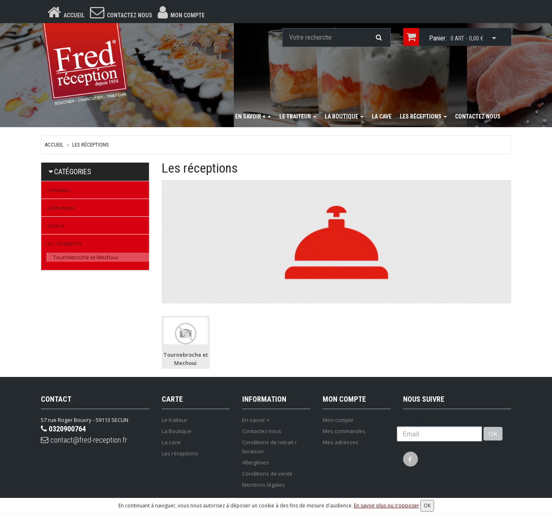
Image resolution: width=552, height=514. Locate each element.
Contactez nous (477, 117)
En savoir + (253, 117)
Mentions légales (263, 486)
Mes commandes (344, 432)
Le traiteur (297, 117)
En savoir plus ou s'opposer (386, 505)
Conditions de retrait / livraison (269, 448)
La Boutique (344, 117)
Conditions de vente (267, 474)
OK (493, 435)
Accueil (54, 146)
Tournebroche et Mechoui (85, 258)
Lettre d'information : (429, 421)
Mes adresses (341, 443)
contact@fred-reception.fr (88, 443)
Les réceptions (423, 117)
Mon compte (338, 421)
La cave (382, 117)
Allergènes (255, 463)
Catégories (72, 172)
